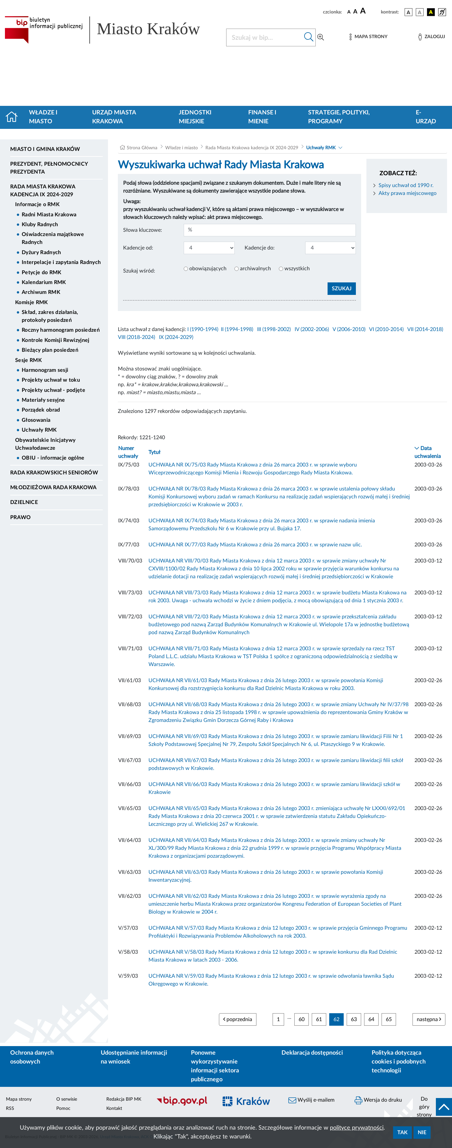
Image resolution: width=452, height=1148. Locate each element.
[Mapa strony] (368, 37)
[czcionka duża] (369, 11)
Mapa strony (19, 1099)
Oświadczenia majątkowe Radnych (53, 238)
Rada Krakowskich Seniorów (54, 472)
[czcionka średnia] (355, 12)
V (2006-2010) (348, 329)
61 (319, 1019)
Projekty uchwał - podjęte (53, 390)
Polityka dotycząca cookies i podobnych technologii (399, 1062)
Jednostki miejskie (195, 117)
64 (371, 1019)
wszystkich (297, 268)
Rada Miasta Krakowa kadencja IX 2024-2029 (42, 190)
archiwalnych (255, 268)
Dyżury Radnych (41, 252)
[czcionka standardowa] (349, 12)
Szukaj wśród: (139, 271)
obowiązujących (207, 268)
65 (389, 1019)
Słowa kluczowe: (142, 230)
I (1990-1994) (202, 329)
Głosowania (36, 420)
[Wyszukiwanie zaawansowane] (320, 37)
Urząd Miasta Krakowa (114, 117)
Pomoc (63, 1108)
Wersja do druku (378, 1100)
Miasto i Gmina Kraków (45, 149)
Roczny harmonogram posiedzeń (61, 330)
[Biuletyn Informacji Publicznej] (184, 1105)
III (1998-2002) (274, 329)
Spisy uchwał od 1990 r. (406, 185)
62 (336, 1019)
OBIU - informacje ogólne (53, 458)
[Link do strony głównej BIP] (111, 29)
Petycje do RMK (41, 272)
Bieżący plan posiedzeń (50, 350)
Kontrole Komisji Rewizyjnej (56, 340)
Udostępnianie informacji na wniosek (134, 1057)
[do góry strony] (432, 1107)
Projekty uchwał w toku (51, 380)
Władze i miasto (43, 117)
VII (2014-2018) (425, 329)
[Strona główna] (14, 117)
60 (302, 1019)
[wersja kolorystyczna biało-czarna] (420, 12)
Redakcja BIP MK (123, 1099)
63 (354, 1019)
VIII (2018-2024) (136, 337)
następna (429, 1019)
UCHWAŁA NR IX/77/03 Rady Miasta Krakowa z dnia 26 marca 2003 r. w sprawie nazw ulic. (255, 544)
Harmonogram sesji (45, 370)
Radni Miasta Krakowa (49, 214)
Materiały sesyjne (43, 400)
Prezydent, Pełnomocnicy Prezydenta (49, 168)
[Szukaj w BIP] (264, 37)
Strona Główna (142, 148)
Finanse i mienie (262, 117)
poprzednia (237, 1019)
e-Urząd (426, 117)
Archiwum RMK (41, 292)
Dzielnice (24, 502)
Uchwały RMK (39, 430)
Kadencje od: (138, 248)
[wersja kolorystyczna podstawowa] (408, 12)
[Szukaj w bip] (309, 37)
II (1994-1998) (237, 329)
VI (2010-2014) (386, 329)
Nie (422, 1132)
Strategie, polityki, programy (339, 117)
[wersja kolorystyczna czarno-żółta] (431, 12)
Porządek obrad (41, 410)
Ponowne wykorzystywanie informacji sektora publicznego (215, 1066)
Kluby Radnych (40, 224)
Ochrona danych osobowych (32, 1057)
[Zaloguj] (431, 37)
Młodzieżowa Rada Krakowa (53, 487)
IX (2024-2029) (176, 337)
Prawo (20, 517)
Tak (402, 1132)
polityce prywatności (357, 1128)
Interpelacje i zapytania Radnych (61, 262)
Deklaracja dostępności (312, 1053)
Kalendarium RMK (44, 282)
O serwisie (66, 1099)
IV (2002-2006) (312, 329)
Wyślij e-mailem (311, 1100)
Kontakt (114, 1108)
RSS (10, 1108)
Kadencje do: (260, 248)
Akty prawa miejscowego (408, 193)
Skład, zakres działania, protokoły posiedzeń (50, 316)
